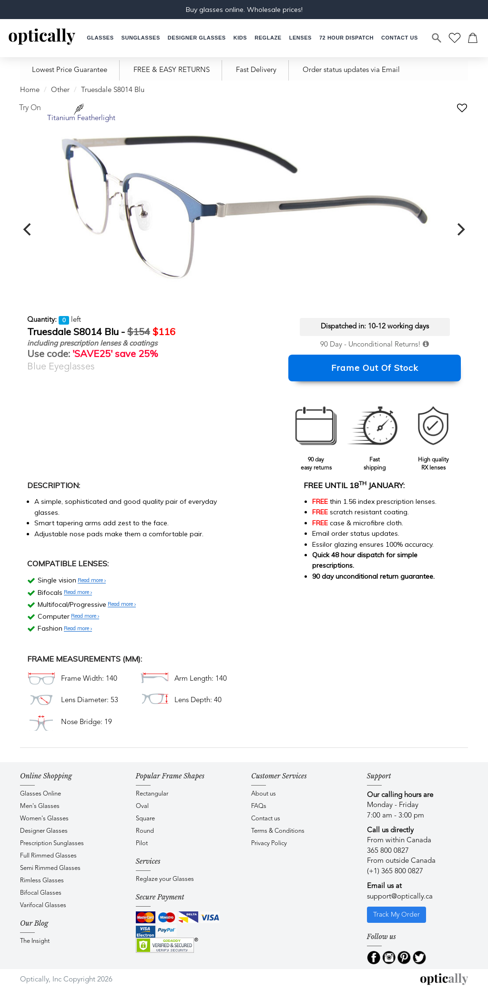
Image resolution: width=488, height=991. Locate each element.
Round (145, 831)
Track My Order (396, 914)
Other (60, 90)
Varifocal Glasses (43, 905)
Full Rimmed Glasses (48, 856)
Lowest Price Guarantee (69, 70)
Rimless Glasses (42, 881)
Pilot (142, 843)
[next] (459, 229)
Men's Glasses (40, 806)
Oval (142, 806)
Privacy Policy (269, 843)
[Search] (437, 38)
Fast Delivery (256, 70)
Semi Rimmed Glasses (50, 868)
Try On (30, 108)
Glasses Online (40, 794)
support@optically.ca (400, 896)
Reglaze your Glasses (165, 879)
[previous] (28, 229)
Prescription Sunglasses (52, 843)
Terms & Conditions (278, 831)
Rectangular (152, 794)
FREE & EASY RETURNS (171, 70)
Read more (92, 580)
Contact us (265, 819)
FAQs (258, 806)
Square (145, 819)
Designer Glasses (44, 831)
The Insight (35, 941)
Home (30, 90)
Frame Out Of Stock (374, 367)
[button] (240, 37)
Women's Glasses (44, 819)
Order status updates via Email (351, 70)
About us (263, 794)
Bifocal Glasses (40, 893)
